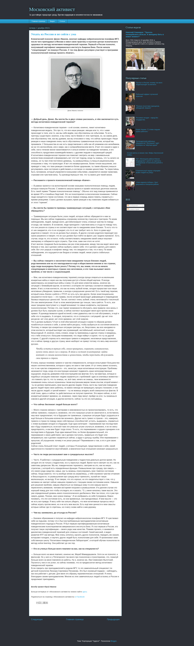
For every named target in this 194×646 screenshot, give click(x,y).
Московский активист (52, 9)
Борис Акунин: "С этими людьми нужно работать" (148, 130)
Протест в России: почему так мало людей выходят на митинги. (149, 84)
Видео (52, 21)
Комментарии (133, 209)
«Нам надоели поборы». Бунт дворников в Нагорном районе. (147, 183)
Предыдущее (113, 619)
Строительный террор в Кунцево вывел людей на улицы (148, 172)
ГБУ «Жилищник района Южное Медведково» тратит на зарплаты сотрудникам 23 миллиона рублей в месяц (149, 162)
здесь (84, 592)
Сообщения (132, 206)
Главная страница (38, 21)
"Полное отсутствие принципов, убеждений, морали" (147, 107)
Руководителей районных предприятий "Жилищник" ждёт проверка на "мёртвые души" (147, 143)
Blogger (113, 641)
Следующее (37, 619)
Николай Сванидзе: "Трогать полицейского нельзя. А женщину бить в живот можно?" (145, 34)
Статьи (62, 21)
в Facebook (80, 597)
